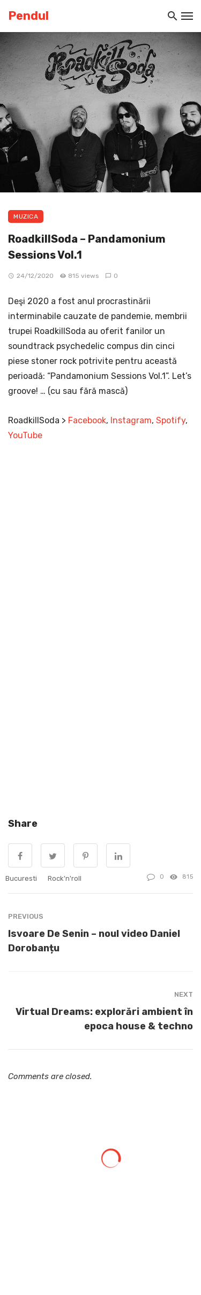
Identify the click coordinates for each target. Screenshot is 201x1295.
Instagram (131, 420)
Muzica (25, 216)
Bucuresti (21, 878)
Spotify (170, 420)
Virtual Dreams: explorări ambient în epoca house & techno (104, 1019)
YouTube (25, 435)
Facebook (87, 420)
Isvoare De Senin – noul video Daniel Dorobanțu (94, 940)
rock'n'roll (64, 878)
